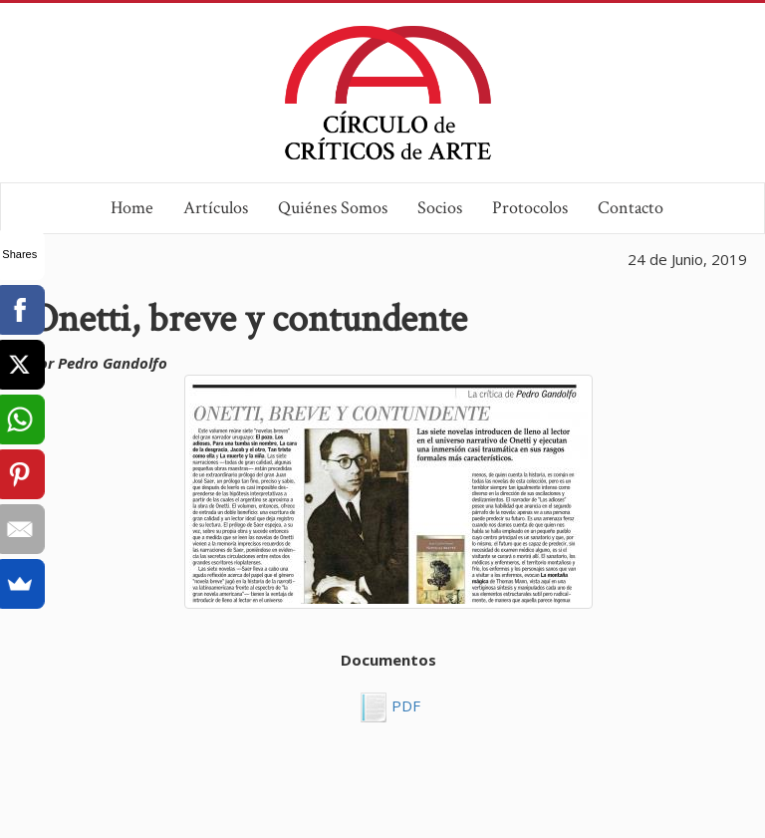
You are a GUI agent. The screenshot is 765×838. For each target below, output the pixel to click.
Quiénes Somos (332, 207)
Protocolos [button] (530, 207)
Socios (439, 207)
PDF (403, 705)
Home (132, 207)
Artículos (215, 207)
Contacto (630, 207)
